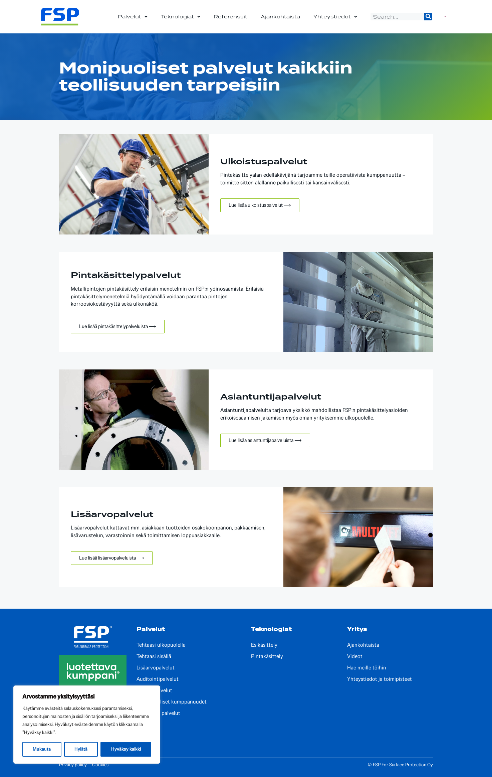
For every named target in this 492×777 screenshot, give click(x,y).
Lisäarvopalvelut (156, 667)
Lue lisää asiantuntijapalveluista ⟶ (265, 440)
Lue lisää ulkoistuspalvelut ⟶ (260, 205)
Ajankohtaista (280, 16)
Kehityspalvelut (154, 690)
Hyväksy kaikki (126, 749)
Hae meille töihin (366, 667)
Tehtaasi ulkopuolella (161, 645)
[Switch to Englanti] (445, 16)
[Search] (428, 16)
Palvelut (133, 16)
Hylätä (80, 749)
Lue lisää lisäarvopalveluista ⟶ (111, 558)
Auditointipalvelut (158, 679)
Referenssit (230, 16)
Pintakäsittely (267, 656)
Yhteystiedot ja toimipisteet (379, 679)
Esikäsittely (264, 645)
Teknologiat (180, 16)
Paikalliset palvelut (158, 713)
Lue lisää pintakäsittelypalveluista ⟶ (117, 326)
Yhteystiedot (335, 16)
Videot (354, 656)
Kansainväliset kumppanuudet (172, 701)
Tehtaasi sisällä (154, 656)
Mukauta (42, 749)
